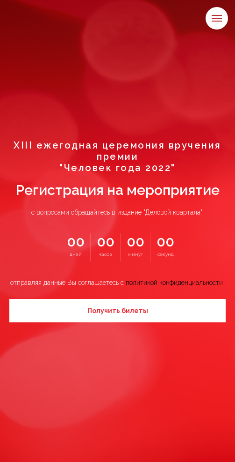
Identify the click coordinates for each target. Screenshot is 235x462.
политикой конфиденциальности (174, 282)
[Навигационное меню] (217, 18)
